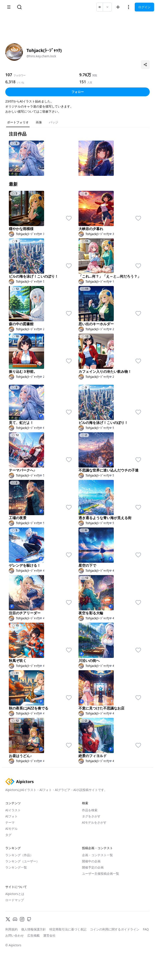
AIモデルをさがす (94, 822)
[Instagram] (22, 919)
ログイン (144, 7)
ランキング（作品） (19, 855)
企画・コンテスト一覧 (97, 855)
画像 (39, 122)
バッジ (53, 122)
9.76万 (85, 74)
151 (82, 81)
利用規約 (11, 929)
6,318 (10, 81)
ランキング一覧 (16, 867)
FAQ (146, 929)
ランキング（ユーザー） (22, 861)
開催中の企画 (91, 861)
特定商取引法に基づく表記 (67, 929)
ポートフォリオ (18, 122)
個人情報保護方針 (33, 929)
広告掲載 (33, 935)
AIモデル (11, 828)
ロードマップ (14, 900)
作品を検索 (89, 810)
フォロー (77, 92)
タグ (8, 835)
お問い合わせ (14, 935)
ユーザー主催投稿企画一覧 (100, 873)
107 (8, 74)
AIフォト (11, 816)
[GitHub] (29, 919)
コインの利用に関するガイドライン (114, 929)
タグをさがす (91, 816)
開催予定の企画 (93, 867)
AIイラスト (13, 810)
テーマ (10, 822)
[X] (8, 919)
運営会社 (49, 935)
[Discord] (15, 919)
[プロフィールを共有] (145, 64)
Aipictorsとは (14, 894)
